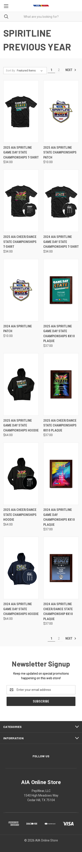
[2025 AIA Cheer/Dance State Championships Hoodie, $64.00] (21, 473)
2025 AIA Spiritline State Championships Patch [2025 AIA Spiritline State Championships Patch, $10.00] (60, 152)
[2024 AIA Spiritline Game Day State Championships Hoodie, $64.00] (21, 568)
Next (70, 70)
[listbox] (30, 70)
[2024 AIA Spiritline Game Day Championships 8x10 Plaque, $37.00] (61, 473)
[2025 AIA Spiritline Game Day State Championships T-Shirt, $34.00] (21, 111)
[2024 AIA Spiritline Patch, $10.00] (21, 290)
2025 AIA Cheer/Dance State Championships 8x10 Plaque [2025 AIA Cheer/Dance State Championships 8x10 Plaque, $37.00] (60, 425)
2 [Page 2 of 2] (59, 70)
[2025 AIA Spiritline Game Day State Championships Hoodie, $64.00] (21, 384)
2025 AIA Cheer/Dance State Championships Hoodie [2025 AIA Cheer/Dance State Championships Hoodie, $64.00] (20, 515)
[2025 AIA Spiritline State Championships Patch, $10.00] (61, 111)
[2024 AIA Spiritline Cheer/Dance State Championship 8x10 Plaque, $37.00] (61, 568)
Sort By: (11, 70)
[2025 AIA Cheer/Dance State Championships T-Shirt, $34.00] (21, 200)
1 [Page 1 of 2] (51, 70)
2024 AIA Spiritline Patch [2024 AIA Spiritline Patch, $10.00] (17, 328)
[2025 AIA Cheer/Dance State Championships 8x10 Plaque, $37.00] (61, 384)
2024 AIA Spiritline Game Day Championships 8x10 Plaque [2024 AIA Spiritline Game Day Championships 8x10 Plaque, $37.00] (59, 517)
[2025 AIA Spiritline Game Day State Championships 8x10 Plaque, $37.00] (61, 290)
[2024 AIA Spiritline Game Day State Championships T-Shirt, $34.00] (61, 200)
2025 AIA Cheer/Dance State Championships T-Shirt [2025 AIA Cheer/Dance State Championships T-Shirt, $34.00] (20, 242)
